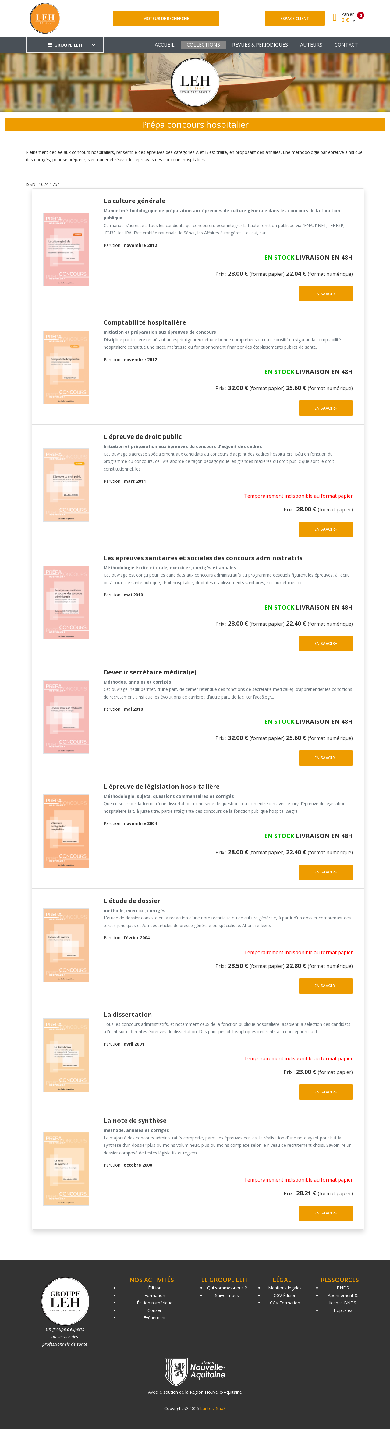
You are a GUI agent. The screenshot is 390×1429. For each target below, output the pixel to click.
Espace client (294, 18)
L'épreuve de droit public (143, 436)
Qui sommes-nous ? (227, 1288)
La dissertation (128, 1014)
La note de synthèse (135, 1120)
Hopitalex (343, 1310)
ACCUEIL (165, 44)
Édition (154, 1288)
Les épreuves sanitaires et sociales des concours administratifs (203, 558)
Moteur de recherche (166, 18)
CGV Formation (285, 1303)
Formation (154, 1295)
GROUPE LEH (65, 45)
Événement (155, 1318)
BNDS (343, 1288)
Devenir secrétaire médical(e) (150, 672)
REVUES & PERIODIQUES (260, 44)
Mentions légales (285, 1288)
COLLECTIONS (203, 44)
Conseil (154, 1310)
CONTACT (346, 44)
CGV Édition (285, 1295)
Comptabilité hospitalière (145, 322)
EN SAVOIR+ (325, 294)
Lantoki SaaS (213, 1408)
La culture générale (134, 201)
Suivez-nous (227, 1295)
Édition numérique (154, 1303)
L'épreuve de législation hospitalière (162, 786)
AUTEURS (311, 44)
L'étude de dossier (132, 901)
